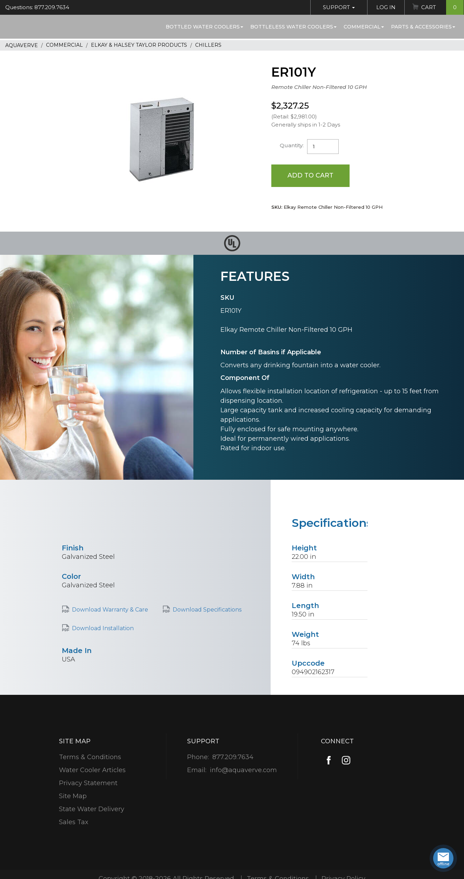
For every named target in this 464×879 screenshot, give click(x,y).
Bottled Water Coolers (204, 27)
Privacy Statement (88, 783)
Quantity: (292, 145)
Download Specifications (207, 609)
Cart (442, 7)
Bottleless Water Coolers (293, 27)
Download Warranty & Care (110, 609)
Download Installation (103, 628)
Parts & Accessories (423, 27)
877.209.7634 (232, 757)
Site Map (73, 796)
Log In (386, 7)
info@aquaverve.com (243, 770)
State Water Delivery (91, 809)
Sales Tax (73, 822)
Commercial (364, 27)
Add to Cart (310, 175)
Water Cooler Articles (92, 770)
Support (339, 7)
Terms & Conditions (90, 757)
